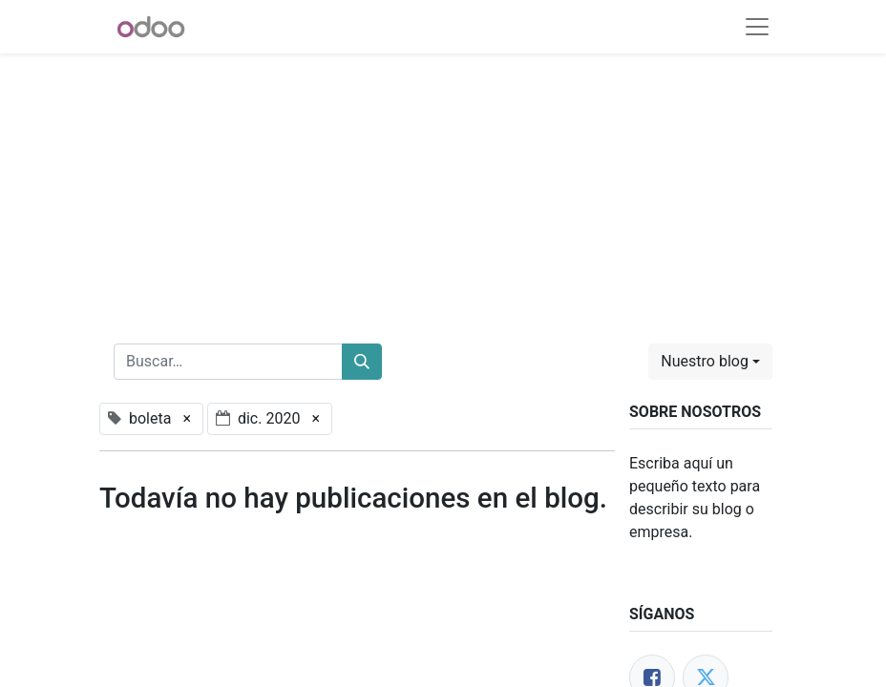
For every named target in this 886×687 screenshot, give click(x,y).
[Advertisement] (443, 187)
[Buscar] (362, 362)
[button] (710, 362)
